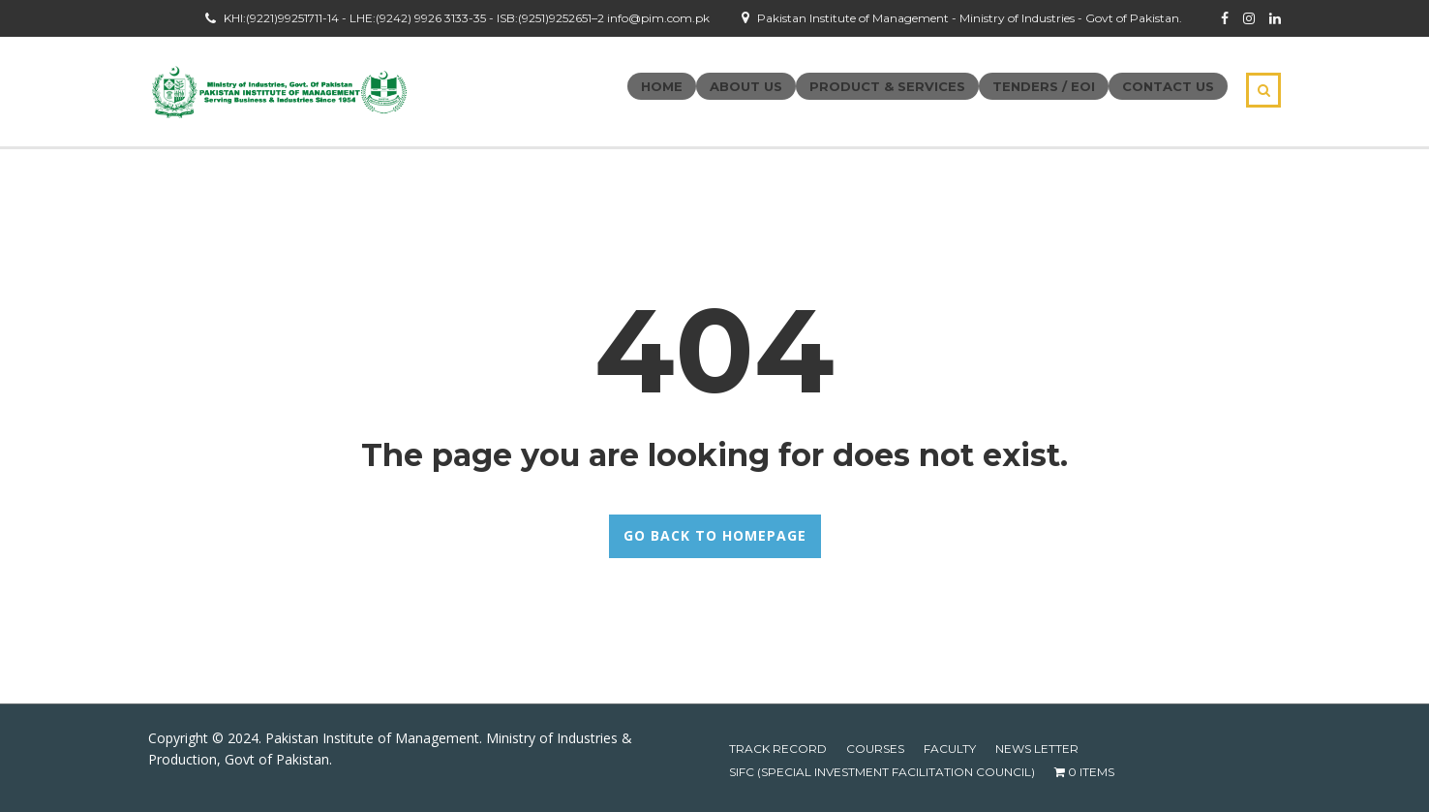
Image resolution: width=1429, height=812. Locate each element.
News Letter (1037, 748)
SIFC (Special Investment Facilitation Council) (882, 772)
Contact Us (1168, 86)
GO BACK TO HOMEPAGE (714, 535)
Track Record (778, 748)
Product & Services (887, 86)
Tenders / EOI (1043, 86)
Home (662, 86)
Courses (875, 748)
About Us (746, 86)
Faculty (950, 748)
